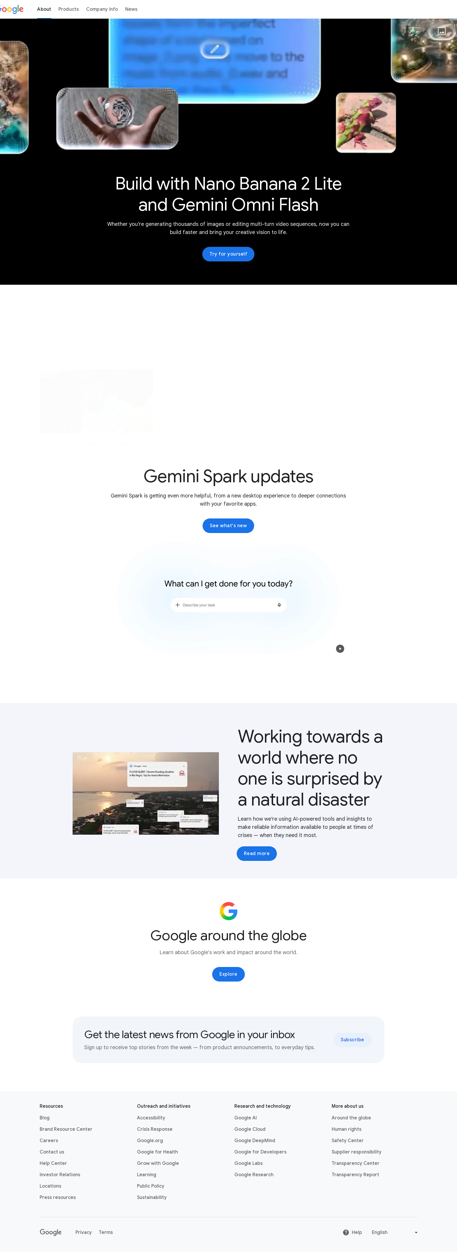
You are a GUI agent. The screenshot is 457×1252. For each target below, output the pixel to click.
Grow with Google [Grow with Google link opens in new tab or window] (158, 1163)
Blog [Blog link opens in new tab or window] (45, 1118)
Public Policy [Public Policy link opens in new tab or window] (150, 1186)
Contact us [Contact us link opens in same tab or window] (52, 1152)
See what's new (228, 526)
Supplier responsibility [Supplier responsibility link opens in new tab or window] (357, 1152)
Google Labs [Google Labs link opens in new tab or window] (248, 1163)
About (55, 9)
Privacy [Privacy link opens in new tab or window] (83, 1232)
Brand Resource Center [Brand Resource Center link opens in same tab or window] (66, 1129)
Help (352, 1232)
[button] (340, 649)
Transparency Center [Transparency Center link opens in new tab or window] (355, 1163)
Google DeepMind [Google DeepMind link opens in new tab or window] (254, 1141)
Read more (257, 854)
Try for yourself (228, 254)
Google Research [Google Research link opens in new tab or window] (254, 1175)
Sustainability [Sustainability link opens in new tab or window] (152, 1197)
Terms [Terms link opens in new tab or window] (106, 1232)
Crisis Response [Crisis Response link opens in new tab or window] (155, 1129)
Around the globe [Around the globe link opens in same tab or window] (351, 1118)
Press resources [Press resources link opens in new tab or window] (58, 1197)
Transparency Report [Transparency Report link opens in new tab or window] (355, 1175)
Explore (228, 974)
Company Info (112, 9)
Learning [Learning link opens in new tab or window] (146, 1175)
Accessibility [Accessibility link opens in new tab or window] (151, 1118)
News (142, 9)
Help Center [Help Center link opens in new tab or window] (53, 1163)
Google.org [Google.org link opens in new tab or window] (150, 1141)
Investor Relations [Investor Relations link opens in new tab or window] (60, 1175)
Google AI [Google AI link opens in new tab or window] (245, 1118)
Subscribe (352, 1040)
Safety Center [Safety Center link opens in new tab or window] (348, 1141)
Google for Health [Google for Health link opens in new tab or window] (157, 1152)
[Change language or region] (395, 1232)
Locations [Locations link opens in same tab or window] (50, 1186)
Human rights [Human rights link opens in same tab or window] (346, 1129)
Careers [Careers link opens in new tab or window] (49, 1141)
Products (79, 9)
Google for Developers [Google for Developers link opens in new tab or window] (260, 1152)
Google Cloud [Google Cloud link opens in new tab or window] (250, 1129)
